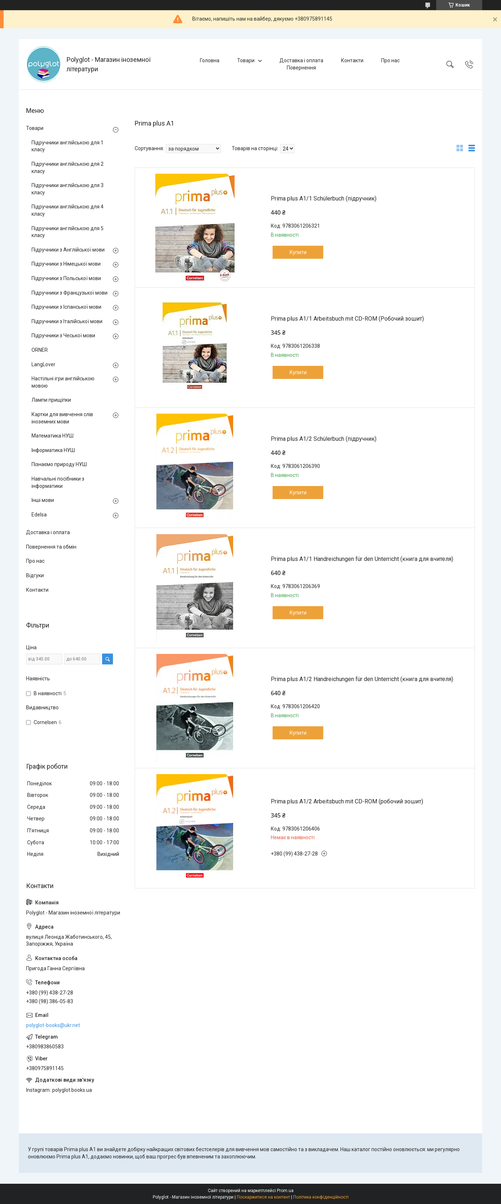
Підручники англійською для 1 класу (67, 146)
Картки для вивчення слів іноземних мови (62, 417)
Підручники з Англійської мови (68, 250)
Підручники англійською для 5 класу (67, 231)
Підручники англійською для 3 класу (67, 188)
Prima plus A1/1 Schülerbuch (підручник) (323, 198)
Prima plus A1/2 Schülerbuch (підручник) (323, 438)
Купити (298, 252)
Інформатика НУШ (53, 450)
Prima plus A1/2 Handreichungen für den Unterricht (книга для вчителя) (362, 679)
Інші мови (42, 500)
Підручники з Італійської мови (66, 321)
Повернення (301, 68)
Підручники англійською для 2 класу (67, 167)
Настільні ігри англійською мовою (62, 382)
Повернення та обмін (51, 547)
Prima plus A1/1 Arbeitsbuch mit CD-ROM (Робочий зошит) (347, 318)
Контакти (352, 60)
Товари (245, 60)
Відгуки (35, 575)
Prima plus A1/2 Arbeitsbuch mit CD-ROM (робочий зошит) (347, 801)
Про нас (390, 60)
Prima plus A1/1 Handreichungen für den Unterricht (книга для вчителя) (362, 558)
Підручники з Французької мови (69, 293)
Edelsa (39, 514)
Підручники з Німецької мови (66, 264)
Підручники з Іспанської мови (66, 307)
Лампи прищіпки (51, 400)
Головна (209, 60)
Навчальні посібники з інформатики (57, 482)
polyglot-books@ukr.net (53, 1025)
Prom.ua (285, 1190)
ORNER (39, 350)
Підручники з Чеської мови (63, 335)
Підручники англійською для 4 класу (67, 210)
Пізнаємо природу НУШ (59, 464)
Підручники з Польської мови (66, 278)
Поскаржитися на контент (263, 1197)
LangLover (43, 364)
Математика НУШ (52, 436)
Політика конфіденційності (321, 1197)
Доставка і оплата (301, 60)
